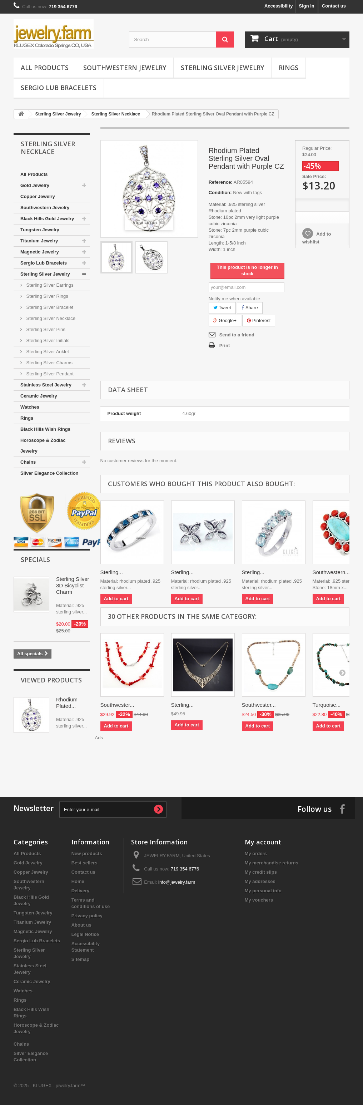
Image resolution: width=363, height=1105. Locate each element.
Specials (35, 559)
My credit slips (261, 872)
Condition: (220, 192)
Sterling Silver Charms (49, 362)
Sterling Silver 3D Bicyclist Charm (72, 585)
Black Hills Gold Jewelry (47, 218)
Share (250, 307)
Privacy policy (87, 915)
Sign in (306, 6)
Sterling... (111, 572)
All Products (45, 67)
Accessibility (278, 6)
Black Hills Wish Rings (45, 429)
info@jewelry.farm (176, 882)
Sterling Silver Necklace (50, 318)
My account (263, 842)
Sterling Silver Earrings (49, 285)
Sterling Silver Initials (47, 340)
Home (77, 881)
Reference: (221, 182)
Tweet (222, 307)
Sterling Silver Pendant (49, 373)
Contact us (334, 6)
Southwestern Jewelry (124, 67)
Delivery (80, 890)
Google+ (225, 320)
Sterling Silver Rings (46, 296)
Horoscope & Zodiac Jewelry (42, 446)
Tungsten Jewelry (39, 229)
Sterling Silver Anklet (47, 351)
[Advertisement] (181, 761)
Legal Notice (85, 934)
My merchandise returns (271, 862)
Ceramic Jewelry (38, 396)
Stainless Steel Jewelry (45, 385)
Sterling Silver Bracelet (49, 307)
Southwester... (117, 705)
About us (81, 925)
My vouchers (259, 900)
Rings (288, 67)
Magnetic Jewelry (39, 252)
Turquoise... (327, 705)
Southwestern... (331, 572)
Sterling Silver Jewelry (222, 67)
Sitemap (80, 959)
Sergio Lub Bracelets (58, 87)
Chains (28, 462)
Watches (29, 407)
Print (224, 345)
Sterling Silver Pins (45, 329)
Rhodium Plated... (67, 702)
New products (86, 853)
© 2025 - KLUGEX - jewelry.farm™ (49, 1085)
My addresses (260, 881)
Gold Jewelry (34, 185)
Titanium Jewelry (39, 240)
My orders (256, 853)
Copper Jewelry (37, 196)
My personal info (263, 890)
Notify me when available (234, 298)
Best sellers (84, 862)
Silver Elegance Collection (49, 473)
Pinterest (258, 320)
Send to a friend (236, 334)
